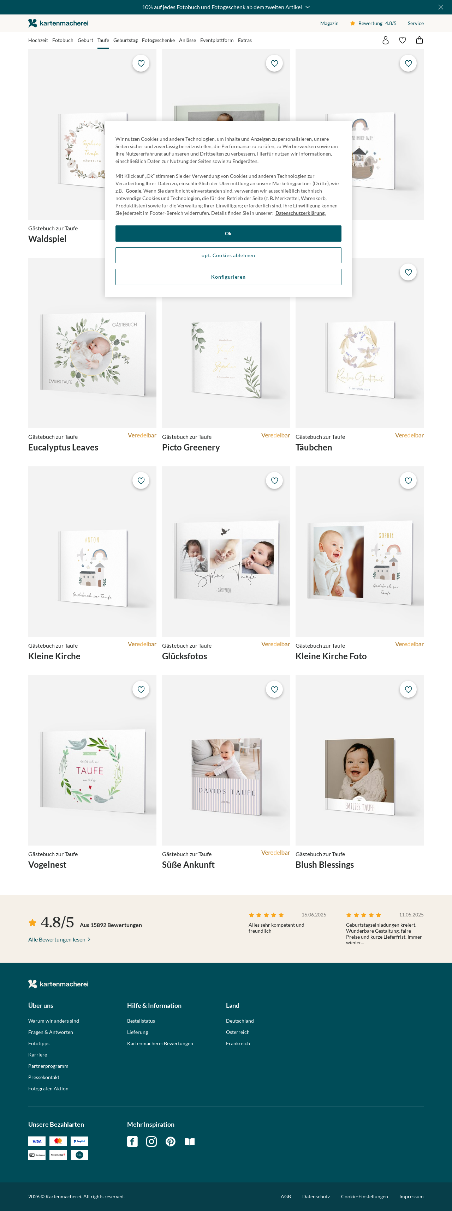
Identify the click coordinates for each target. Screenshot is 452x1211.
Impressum (411, 1196)
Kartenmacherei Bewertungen (160, 1043)
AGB (286, 1196)
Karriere (37, 1055)
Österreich (238, 1032)
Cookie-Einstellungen (364, 1196)
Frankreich (238, 1043)
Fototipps (38, 1043)
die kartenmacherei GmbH (58, 23)
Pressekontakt (43, 1077)
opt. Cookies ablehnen (228, 255)
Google (133, 191)
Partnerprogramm (48, 1066)
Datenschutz (316, 1196)
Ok (228, 233)
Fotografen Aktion (48, 1088)
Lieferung (137, 1032)
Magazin (329, 23)
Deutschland (240, 1021)
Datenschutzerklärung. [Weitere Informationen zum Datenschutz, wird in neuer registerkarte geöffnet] (300, 213)
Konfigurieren (228, 277)
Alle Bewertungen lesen (56, 939)
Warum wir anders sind (53, 1021)
